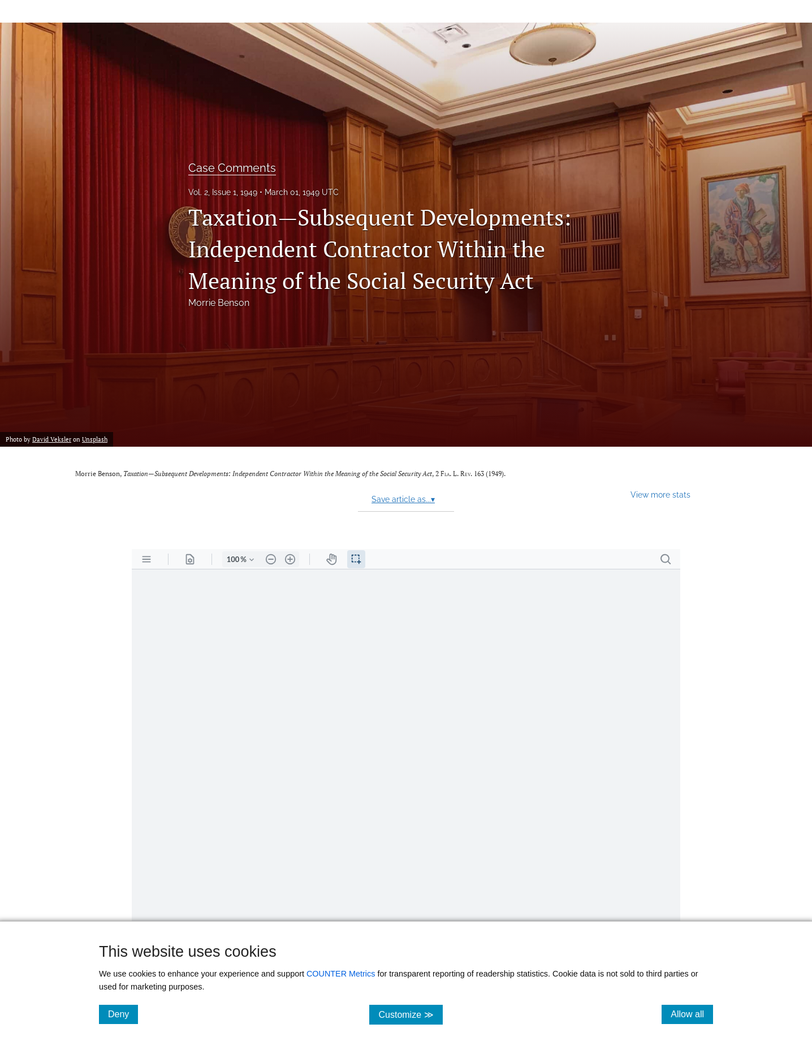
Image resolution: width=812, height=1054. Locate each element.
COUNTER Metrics (340, 973)
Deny (123, 1014)
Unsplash (94, 439)
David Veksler (51, 439)
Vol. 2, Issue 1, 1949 (222, 192)
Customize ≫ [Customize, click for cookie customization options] (410, 1014)
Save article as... (403, 499)
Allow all (692, 1014)
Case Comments (232, 168)
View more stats (660, 494)
